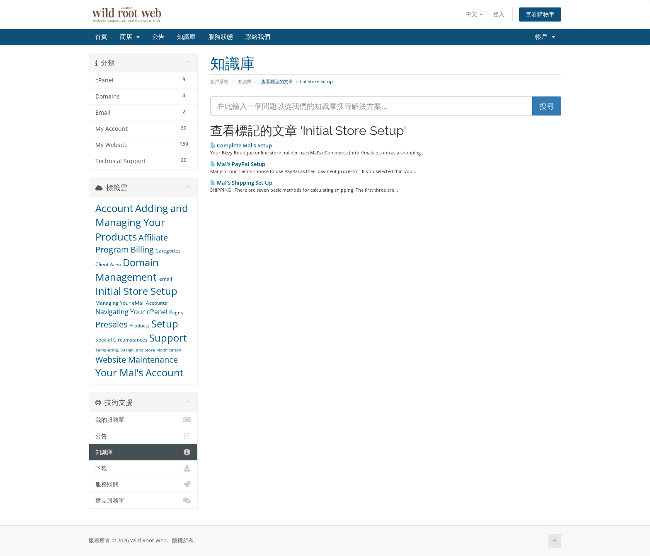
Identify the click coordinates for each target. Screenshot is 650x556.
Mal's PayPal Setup (237, 164)
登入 (498, 14)
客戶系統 (219, 81)
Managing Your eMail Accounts (131, 302)
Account (114, 208)
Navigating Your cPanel (131, 311)
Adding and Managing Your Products (141, 222)
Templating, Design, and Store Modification (138, 350)
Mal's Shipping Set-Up (241, 182)
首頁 (101, 37)
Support (168, 337)
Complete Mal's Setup (241, 145)
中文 (474, 14)
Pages (176, 312)
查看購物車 (540, 14)
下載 (143, 468)
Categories (168, 250)
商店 (130, 37)
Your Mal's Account (139, 372)
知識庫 (186, 37)
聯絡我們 (257, 37)
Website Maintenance (136, 359)
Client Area (108, 264)
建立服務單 (143, 500)
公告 (158, 37)
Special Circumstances (121, 339)
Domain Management (127, 269)
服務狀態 (220, 37)
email (165, 278)
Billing (142, 249)
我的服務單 (143, 420)
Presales (111, 324)
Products (139, 325)
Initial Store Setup (136, 291)
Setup (164, 323)
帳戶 (545, 37)
